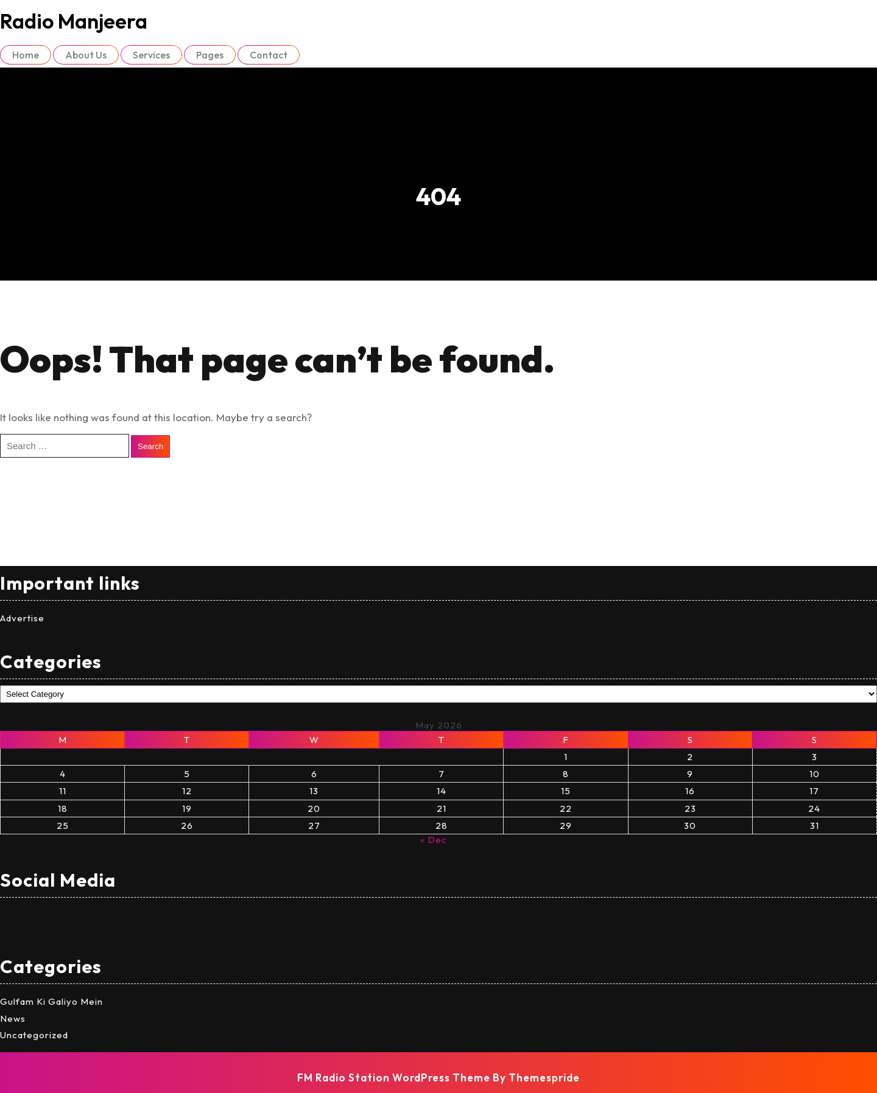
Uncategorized (34, 1035)
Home (25, 55)
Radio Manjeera (73, 21)
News (13, 1018)
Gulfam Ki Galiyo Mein (51, 1001)
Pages (210, 55)
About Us (86, 55)
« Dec (433, 839)
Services (151, 55)
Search (150, 446)
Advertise (22, 618)
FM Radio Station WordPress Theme (393, 1077)
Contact (268, 55)
